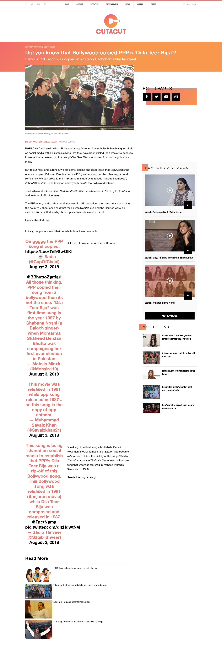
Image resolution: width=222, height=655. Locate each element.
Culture (79, 4)
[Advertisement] (165, 133)
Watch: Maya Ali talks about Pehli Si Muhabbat (169, 257)
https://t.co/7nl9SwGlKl (48, 251)
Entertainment (112, 4)
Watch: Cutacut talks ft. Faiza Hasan (163, 212)
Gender (140, 4)
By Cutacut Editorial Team (41, 141)
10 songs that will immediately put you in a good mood (80, 585)
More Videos (170, 316)
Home (67, 4)
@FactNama (44, 521)
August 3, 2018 (44, 266)
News (127, 4)
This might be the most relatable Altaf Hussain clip (78, 621)
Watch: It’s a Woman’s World (160, 302)
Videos (153, 4)
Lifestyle (94, 4)
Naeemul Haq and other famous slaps (72, 602)
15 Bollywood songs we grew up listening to (75, 568)
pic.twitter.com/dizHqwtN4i (52, 526)
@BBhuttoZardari (44, 276)
